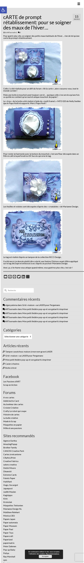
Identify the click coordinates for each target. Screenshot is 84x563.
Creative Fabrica (10, 461)
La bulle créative (10, 418)
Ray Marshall (9, 556)
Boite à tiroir (11, 368)
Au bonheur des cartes (13, 404)
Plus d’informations (52, 554)
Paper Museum (10, 526)
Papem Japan (9, 519)
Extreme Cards (10, 474)
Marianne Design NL (12, 509)
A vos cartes (8, 397)
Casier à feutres (12, 363)
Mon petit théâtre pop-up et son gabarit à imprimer (45, 309)
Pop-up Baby (9, 549)
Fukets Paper (9, 478)
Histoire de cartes (11, 414)
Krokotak (7, 502)
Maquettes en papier (12, 424)
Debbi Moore (9, 468)
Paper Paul (8, 529)
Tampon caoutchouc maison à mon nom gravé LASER (28, 351)
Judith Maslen (9, 492)
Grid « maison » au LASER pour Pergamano (41, 305)
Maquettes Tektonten (13, 505)
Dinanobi (7, 471)
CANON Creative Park (13, 451)
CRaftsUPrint (9, 457)
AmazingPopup (10, 444)
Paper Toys (8, 532)
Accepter (45, 556)
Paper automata (10, 522)
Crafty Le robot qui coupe (14, 411)
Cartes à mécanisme (12, 454)
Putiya (6, 553)
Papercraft (8, 536)
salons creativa (10, 464)
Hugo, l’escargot (10, 485)
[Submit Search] (5, 290)
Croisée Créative (10, 407)
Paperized (7, 539)
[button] (3, 10)
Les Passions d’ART (12, 381)
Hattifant (7, 481)
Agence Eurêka (10, 440)
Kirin (5, 498)
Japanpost (8, 488)
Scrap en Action (10, 385)
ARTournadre (11, 32)
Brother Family (10, 447)
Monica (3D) (9, 515)
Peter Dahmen (9, 546)
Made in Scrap (9, 421)
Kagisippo (7, 495)
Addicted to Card (11, 401)
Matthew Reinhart (11, 512)
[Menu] (78, 4)
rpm (5, 560)
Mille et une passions (12, 428)
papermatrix (8, 543)
